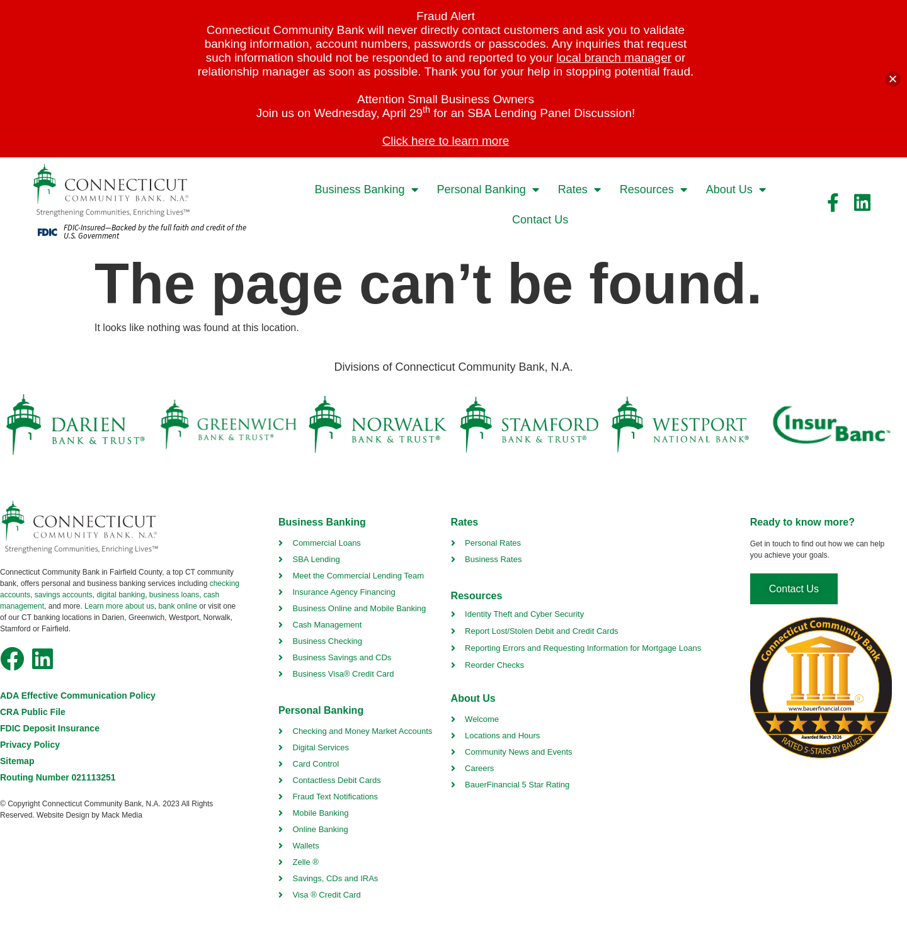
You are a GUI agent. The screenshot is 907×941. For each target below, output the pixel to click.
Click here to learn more (446, 140)
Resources (653, 189)
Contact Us (540, 219)
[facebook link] (833, 202)
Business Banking (366, 189)
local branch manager (613, 57)
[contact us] (794, 588)
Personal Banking (488, 189)
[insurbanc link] (831, 425)
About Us (736, 189)
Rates (579, 189)
